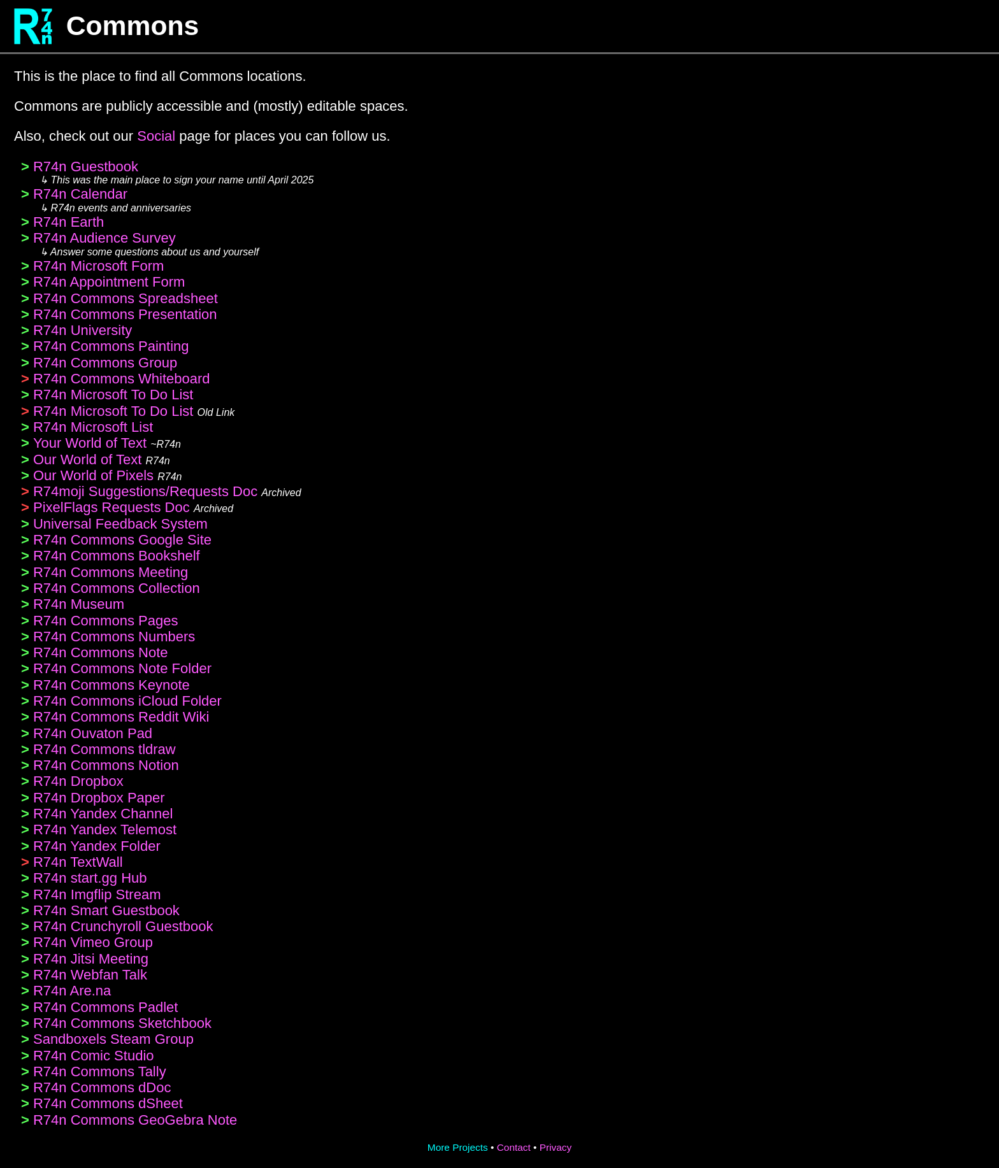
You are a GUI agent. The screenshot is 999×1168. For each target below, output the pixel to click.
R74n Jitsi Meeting (90, 959)
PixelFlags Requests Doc (111, 507)
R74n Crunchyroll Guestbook (123, 926)
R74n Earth (68, 222)
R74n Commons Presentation (125, 314)
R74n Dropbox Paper (99, 798)
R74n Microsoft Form (98, 266)
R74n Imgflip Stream (97, 894)
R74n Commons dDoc (102, 1087)
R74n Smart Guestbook (106, 910)
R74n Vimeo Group (93, 942)
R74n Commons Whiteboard (121, 379)
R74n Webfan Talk (90, 975)
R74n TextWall (78, 862)
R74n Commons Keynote (111, 685)
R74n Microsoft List (93, 427)
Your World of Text (90, 443)
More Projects (458, 1147)
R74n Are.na (72, 991)
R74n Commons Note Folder (122, 668)
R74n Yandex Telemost (104, 829)
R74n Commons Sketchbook (122, 1023)
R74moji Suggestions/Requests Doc (145, 491)
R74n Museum (78, 604)
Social (156, 136)
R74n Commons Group (105, 363)
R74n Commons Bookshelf (116, 556)
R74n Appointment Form (109, 282)
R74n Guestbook (85, 166)
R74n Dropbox (78, 781)
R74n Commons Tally (99, 1071)
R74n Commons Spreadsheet (125, 298)
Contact (514, 1147)
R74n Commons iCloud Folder (127, 701)
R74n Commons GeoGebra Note (135, 1120)
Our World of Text (87, 459)
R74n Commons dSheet (108, 1103)
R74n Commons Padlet (105, 1007)
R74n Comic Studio (93, 1056)
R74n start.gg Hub (90, 878)
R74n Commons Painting (111, 346)
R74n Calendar (80, 194)
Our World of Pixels (93, 475)
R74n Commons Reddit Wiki (121, 717)
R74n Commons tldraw (104, 749)
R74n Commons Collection (116, 588)
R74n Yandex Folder (97, 846)
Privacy (555, 1147)
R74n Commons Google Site (122, 540)
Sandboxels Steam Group (113, 1039)
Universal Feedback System (120, 524)
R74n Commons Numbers (114, 637)
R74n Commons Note (100, 652)
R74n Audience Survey (104, 238)
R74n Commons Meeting (110, 572)
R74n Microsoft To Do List (113, 394)
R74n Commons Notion (106, 765)
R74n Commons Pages (105, 621)
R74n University (82, 330)
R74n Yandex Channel (103, 814)
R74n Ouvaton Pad (92, 733)
